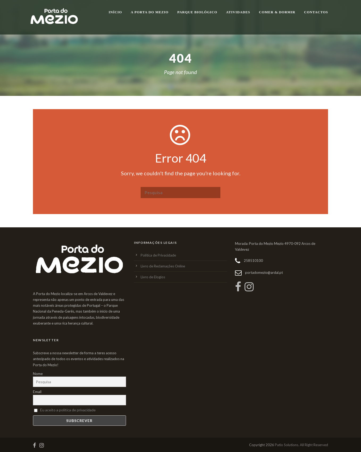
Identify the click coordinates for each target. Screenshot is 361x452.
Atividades (238, 12)
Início (115, 12)
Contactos (316, 12)
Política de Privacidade (158, 255)
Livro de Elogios (153, 277)
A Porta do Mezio (150, 12)
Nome (38, 373)
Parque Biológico (197, 12)
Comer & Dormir (277, 12)
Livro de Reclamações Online (163, 266)
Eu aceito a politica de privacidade (68, 410)
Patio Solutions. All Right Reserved (301, 445)
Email (37, 391)
